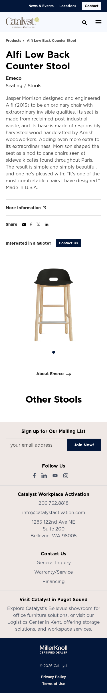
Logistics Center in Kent (34, 622)
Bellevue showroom (70, 608)
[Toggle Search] (84, 22)
